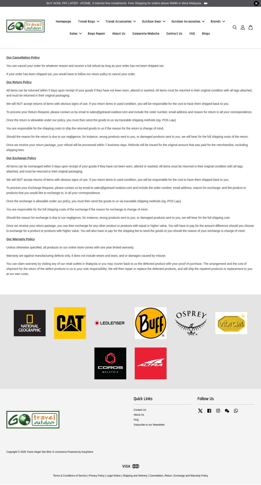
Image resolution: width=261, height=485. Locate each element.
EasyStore (87, 452)
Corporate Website (145, 34)
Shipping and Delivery (135, 476)
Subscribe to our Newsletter (149, 425)
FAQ (192, 34)
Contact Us (174, 34)
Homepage (63, 22)
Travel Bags (88, 22)
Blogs (206, 34)
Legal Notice (114, 476)
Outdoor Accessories (188, 22)
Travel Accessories (120, 22)
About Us (118, 34)
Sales (76, 34)
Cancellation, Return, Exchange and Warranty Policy (178, 476)
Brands (218, 22)
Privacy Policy (97, 476)
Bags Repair (96, 34)
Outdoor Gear (153, 22)
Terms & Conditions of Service (70, 476)
